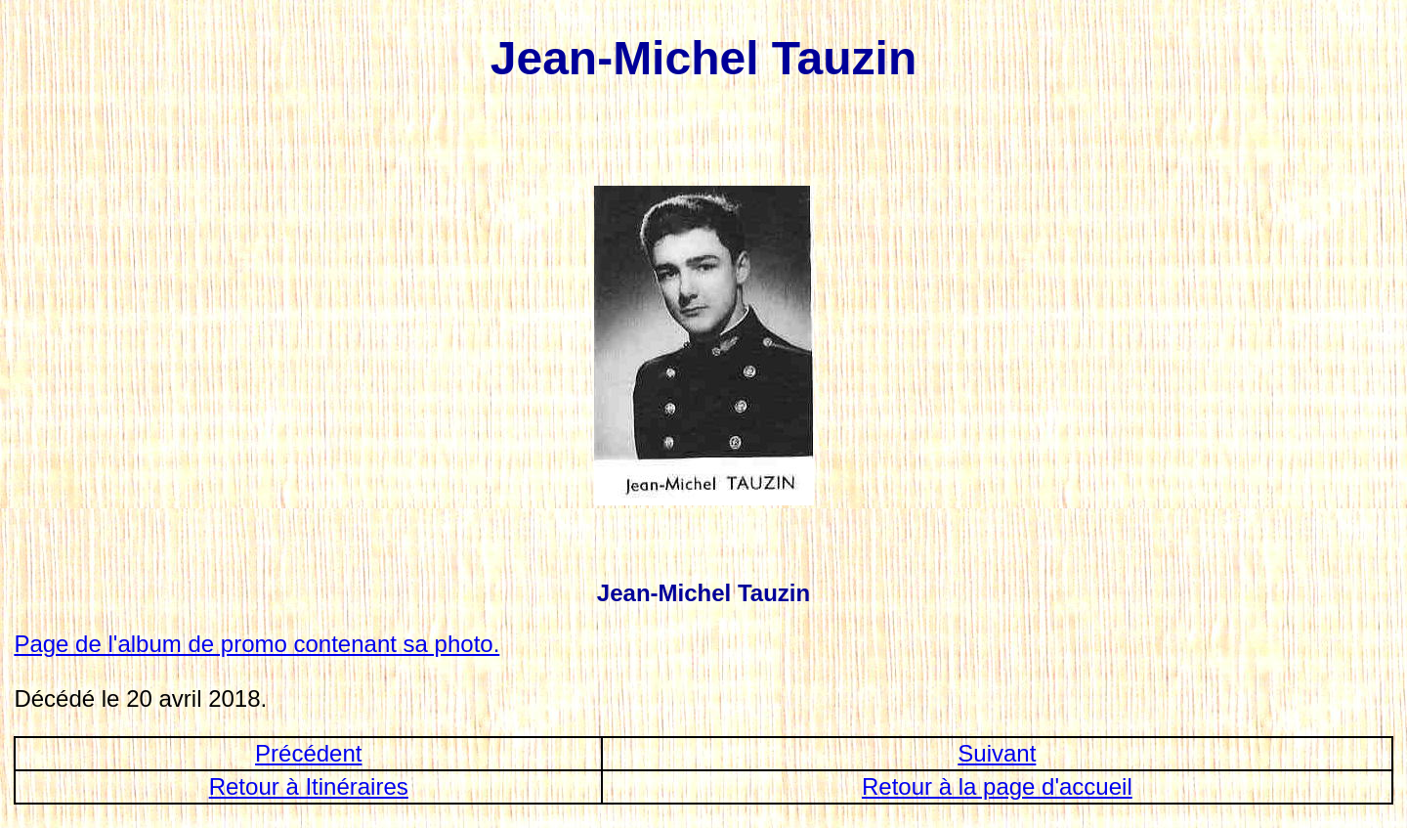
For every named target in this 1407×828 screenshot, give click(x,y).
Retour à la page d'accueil (997, 786)
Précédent (308, 753)
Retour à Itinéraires (308, 786)
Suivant (997, 753)
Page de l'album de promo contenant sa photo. (256, 644)
